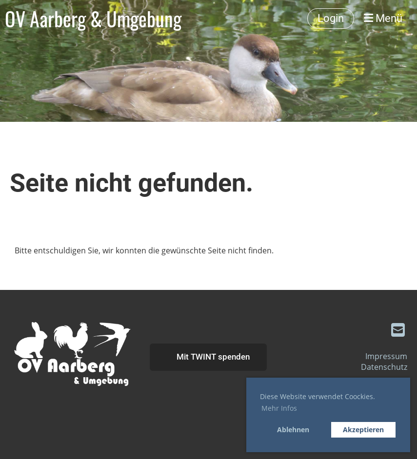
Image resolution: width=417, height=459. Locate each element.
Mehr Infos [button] (279, 408)
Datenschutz (384, 367)
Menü (383, 18)
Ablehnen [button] (293, 429)
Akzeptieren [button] (363, 429)
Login (331, 18)
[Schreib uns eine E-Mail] (398, 329)
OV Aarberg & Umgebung (93, 18)
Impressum (386, 356)
